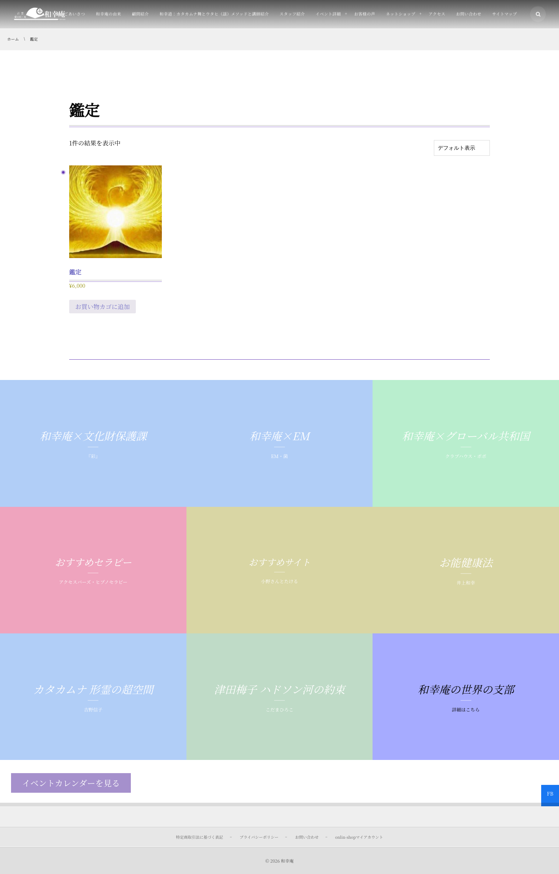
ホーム (13, 39)
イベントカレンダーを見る (71, 783)
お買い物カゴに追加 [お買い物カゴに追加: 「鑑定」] (102, 306)
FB (550, 793)
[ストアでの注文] (462, 148)
